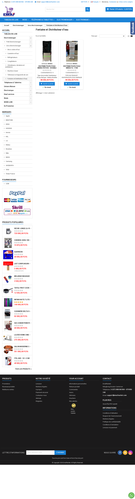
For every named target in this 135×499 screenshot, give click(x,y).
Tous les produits (23, 369)
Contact (107, 379)
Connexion (112, 2)
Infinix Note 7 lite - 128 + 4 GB (22, 299)
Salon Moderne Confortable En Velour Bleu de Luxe (22, 346)
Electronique (82, 20)
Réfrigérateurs (12, 57)
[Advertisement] (68, 464)
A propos (39, 389)
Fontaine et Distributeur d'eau (17, 79)
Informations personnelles (77, 384)
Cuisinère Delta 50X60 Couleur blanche (22, 311)
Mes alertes (73, 401)
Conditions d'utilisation (110, 413)
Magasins (39, 401)
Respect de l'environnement (112, 416)
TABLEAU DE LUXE (11, 20)
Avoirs (71, 392)
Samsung (8, 161)
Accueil (6, 30)
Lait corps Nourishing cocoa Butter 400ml (22, 264)
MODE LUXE (8, 102)
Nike (7, 153)
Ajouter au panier (47, 84)
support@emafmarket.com (50, 2)
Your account (76, 379)
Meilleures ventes (8, 389)
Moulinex (8, 149)
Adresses (72, 395)
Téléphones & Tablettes (42, 20)
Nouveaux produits (8, 386)
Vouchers (72, 398)
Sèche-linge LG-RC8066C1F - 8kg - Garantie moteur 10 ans (22, 228)
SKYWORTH (9, 165)
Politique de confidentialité (112, 422)
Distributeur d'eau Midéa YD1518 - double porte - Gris (47, 68)
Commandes (73, 389)
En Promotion (9, 106)
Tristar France (10, 174)
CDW (7, 183)
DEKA (7, 124)
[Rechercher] (67, 9)
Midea (7, 145)
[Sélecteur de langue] (96, 2)
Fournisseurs (9, 180)
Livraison (39, 384)
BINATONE (9, 120)
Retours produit (74, 386)
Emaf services (9, 94)
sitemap (38, 398)
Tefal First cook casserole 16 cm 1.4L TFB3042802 (22, 288)
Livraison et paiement (110, 427)
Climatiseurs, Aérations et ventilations (14, 66)
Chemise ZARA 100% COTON (22, 240)
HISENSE (8, 128)
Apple (7, 116)
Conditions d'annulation (110, 424)
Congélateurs (12, 61)
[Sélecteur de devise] (85, 2)
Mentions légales (41, 386)
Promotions (6, 384)
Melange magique (22, 276)
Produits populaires (12, 222)
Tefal (7, 169)
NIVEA (7, 157)
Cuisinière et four (13, 53)
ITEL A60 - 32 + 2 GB (21, 358)
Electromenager (64, 20)
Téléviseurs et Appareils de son (17, 75)
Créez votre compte (126, 2)
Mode (24, 20)
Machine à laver (12, 71)
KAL (6, 136)
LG (6, 141)
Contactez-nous (41, 395)
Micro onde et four (13, 49)
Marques (6, 112)
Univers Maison (9, 86)
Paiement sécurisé (42, 392)
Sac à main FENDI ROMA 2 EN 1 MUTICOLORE (22, 323)
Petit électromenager (13, 42)
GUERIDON (18, 252)
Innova (7, 132)
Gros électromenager (13, 46)
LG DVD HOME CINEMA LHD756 (22, 335)
